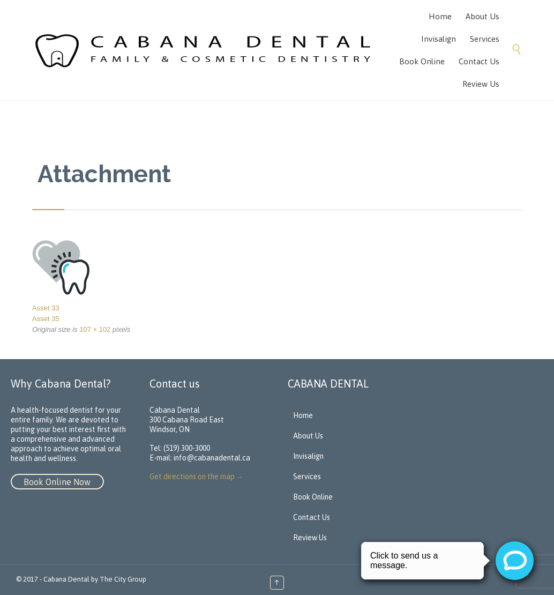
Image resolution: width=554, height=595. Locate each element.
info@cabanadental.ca (212, 457)
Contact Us (311, 517)
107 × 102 (94, 329)
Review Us (310, 537)
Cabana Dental (66, 579)
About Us (308, 436)
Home (303, 415)
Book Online (313, 497)
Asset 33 (45, 308)
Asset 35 (45, 319)
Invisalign (308, 456)
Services (307, 476)
